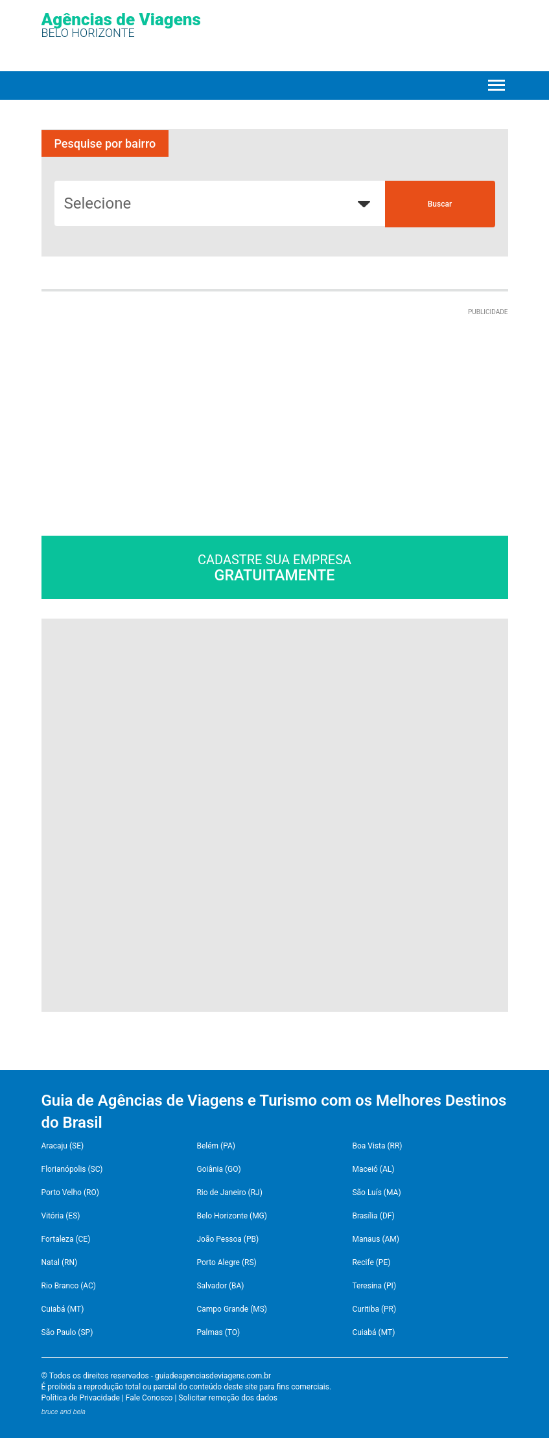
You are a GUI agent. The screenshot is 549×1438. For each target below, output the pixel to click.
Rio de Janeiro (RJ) (229, 1192)
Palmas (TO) (218, 1332)
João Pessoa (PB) (227, 1239)
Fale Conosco (149, 1397)
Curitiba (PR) (374, 1309)
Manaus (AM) (375, 1239)
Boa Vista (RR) (377, 1145)
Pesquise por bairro (105, 143)
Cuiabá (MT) (62, 1309)
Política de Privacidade (80, 1397)
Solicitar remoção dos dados (227, 1397)
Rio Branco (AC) (68, 1285)
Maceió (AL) (373, 1169)
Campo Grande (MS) (231, 1309)
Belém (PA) (215, 1145)
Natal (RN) (59, 1262)
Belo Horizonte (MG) (231, 1215)
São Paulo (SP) (67, 1332)
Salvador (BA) (220, 1285)
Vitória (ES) (60, 1215)
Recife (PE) (371, 1262)
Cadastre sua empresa (274, 568)
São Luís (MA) (376, 1192)
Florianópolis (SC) (72, 1169)
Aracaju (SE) (62, 1145)
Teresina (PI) (374, 1285)
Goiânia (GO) (218, 1169)
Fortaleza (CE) (66, 1239)
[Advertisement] (150, 398)
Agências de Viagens (121, 24)
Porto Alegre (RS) (226, 1262)
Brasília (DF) (373, 1215)
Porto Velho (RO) (70, 1192)
